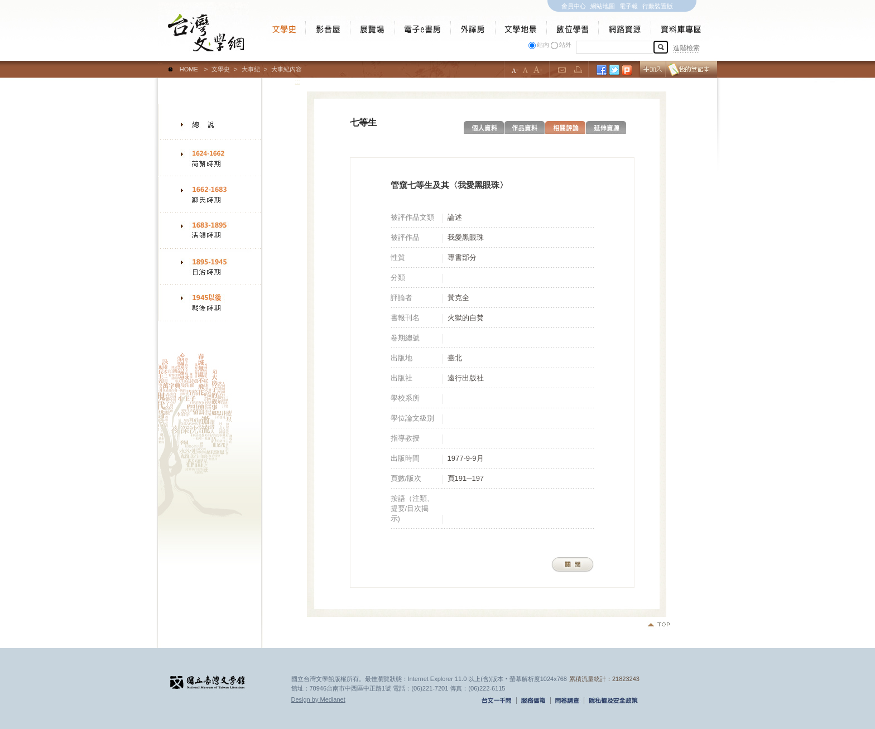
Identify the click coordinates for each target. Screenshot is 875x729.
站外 (565, 44)
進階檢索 (686, 48)
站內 (543, 44)
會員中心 (573, 6)
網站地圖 (602, 6)
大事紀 (251, 69)
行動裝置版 (657, 6)
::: (160, 64)
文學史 (220, 69)
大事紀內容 (286, 69)
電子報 (628, 6)
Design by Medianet (318, 699)
